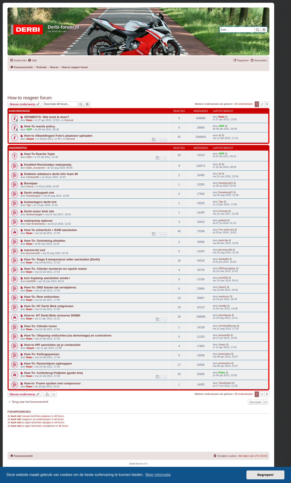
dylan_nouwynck (35, 167)
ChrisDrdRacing (227, 325)
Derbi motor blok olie (39, 211)
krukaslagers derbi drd (40, 202)
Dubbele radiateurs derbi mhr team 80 (51, 174)
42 (219, 135)
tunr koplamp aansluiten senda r (47, 278)
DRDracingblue (227, 268)
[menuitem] (32, 60)
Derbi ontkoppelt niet (39, 192)
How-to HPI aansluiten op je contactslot (52, 345)
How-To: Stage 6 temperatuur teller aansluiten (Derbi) (62, 259)
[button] (267, 104)
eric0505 (31, 281)
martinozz (223, 296)
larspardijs (224, 335)
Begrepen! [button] (265, 475)
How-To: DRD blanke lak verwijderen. (50, 287)
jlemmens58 (33, 253)
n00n (29, 157)
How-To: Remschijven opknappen (48, 363)
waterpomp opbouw (38, 220)
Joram (222, 344)
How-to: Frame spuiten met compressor (52, 383)
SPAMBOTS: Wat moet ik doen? (46, 117)
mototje (222, 305)
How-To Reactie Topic (39, 154)
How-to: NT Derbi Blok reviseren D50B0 (52, 315)
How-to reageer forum (30, 97)
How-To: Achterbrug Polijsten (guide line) (53, 373)
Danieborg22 (225, 183)
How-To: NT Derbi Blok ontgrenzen (48, 306)
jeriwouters (224, 353)
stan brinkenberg (35, 223)
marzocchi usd (34, 250)
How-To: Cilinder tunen (40, 326)
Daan (29, 120)
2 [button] (262, 104)
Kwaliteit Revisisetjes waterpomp (47, 164)
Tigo (28, 205)
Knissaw (223, 211)
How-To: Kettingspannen (41, 354)
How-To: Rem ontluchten (41, 296)
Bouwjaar (31, 183)
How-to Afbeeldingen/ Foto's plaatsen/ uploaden (58, 135)
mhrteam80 (32, 177)
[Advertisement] (138, 81)
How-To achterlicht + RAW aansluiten (50, 230)
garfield (222, 220)
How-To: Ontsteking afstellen (44, 240)
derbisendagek (34, 214)
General (68, 120)
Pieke (221, 372)
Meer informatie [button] (158, 475)
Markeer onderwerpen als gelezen (213, 104)
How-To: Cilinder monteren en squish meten (55, 268)
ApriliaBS (223, 259)
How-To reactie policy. (39, 126)
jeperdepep (224, 315)
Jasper (30, 138)
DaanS (222, 287)
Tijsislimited (224, 383)
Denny (29, 186)
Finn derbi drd (226, 229)
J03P (29, 129)
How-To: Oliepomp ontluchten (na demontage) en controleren (67, 335)
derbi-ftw (223, 240)
